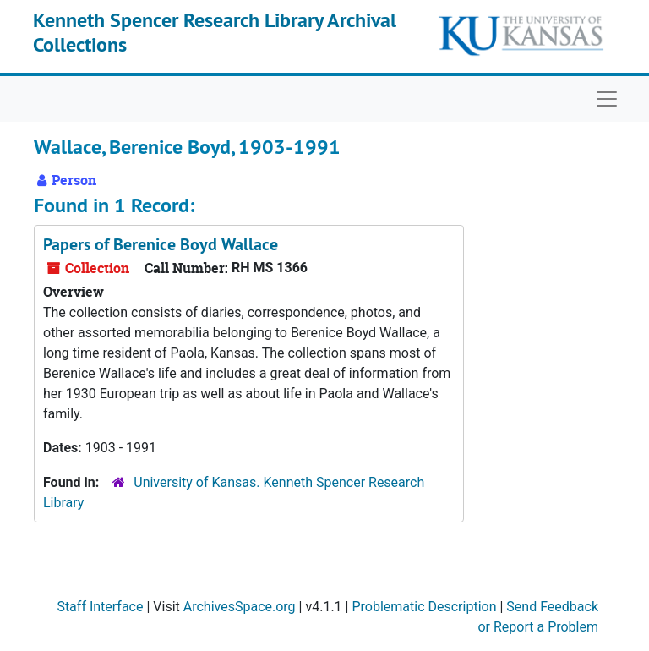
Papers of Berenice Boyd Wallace (160, 244)
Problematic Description (424, 607)
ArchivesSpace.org (239, 607)
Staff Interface (100, 607)
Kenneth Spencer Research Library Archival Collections (214, 32)
